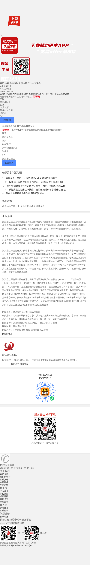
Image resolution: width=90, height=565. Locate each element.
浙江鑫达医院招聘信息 (17, 94)
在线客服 (4, 516)
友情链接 (4, 482)
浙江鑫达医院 (8, 158)
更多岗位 (4, 502)
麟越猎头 (14, 83)
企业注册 (4, 508)
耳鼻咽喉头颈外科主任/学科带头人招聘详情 (49, 94)
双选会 (31, 83)
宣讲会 (37, 83)
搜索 (7, 83)
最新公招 (4, 499)
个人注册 (4, 491)
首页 (2, 83)
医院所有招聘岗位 (19, 363)
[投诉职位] (7, 333)
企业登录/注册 (5, 86)
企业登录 (4, 510)
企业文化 (4, 479)
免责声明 (4, 485)
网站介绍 (4, 474)
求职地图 (23, 83)
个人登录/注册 (5, 89)
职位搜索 (4, 493)
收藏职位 (7, 120)
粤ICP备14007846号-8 (21, 545)
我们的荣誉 (5, 477)
